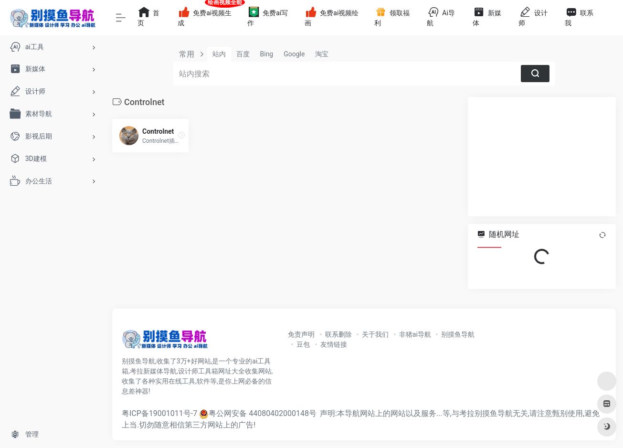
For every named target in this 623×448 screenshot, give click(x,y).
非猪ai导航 (415, 334)
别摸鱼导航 (458, 334)
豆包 (303, 344)
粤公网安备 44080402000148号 (263, 413)
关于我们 (375, 334)
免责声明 (301, 334)
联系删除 (338, 334)
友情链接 (333, 344)
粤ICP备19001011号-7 (159, 413)
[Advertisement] (542, 156)
